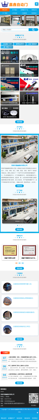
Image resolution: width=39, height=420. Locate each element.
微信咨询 (27, 418)
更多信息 (19, 124)
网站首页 (3, 418)
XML (19, 412)
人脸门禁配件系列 (7, 47)
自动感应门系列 (6, 44)
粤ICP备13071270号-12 (31, 409)
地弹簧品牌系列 (19, 44)
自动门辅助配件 (32, 44)
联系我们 (35, 418)
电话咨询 (19, 418)
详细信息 (19, 188)
